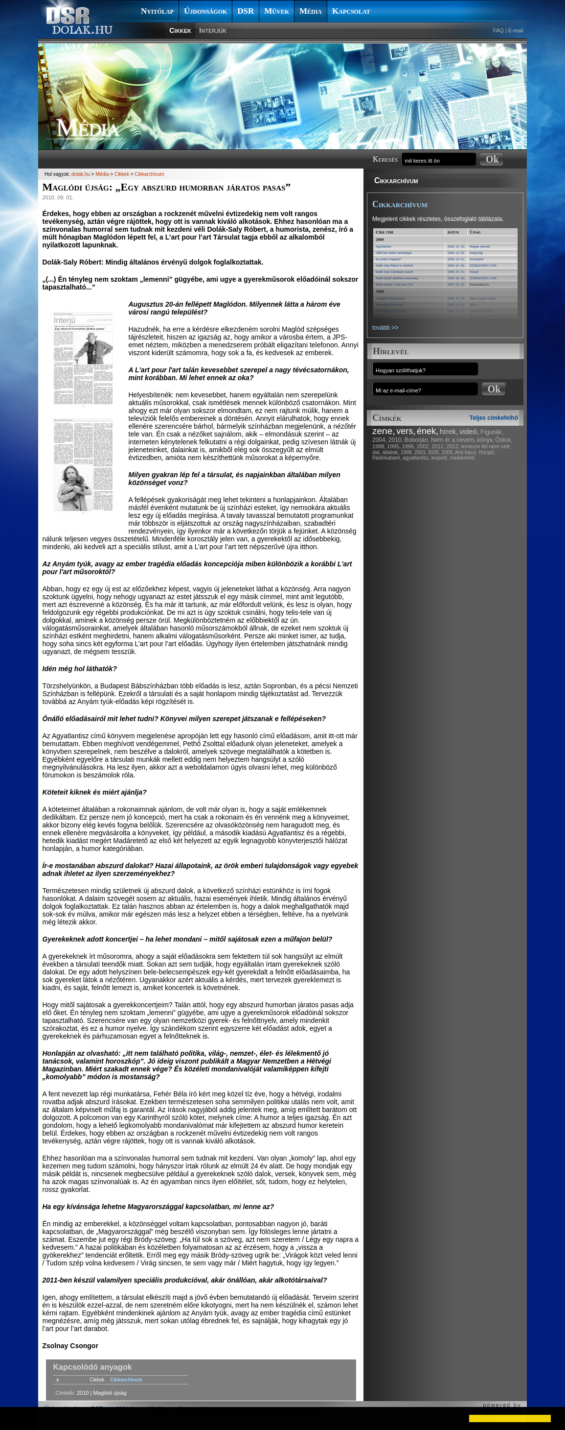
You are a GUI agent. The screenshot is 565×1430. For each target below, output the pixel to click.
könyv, (485, 439)
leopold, (440, 458)
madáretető (462, 458)
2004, (379, 439)
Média (310, 11)
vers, (405, 431)
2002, (423, 446)
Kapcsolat (351, 11)
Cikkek (180, 30)
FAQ (498, 30)
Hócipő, (487, 452)
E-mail (515, 30)
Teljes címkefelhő (494, 417)
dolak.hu (80, 174)
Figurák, (491, 432)
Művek (276, 11)
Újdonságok (205, 11)
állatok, (391, 452)
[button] (15, 1418)
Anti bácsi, (466, 452)
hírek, (449, 431)
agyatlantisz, (416, 458)
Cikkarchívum (396, 180)
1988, (379, 446)
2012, (453, 446)
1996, (409, 446)
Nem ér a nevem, (453, 439)
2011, (438, 446)
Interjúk (212, 30)
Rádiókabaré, (386, 458)
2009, (448, 452)
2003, (420, 452)
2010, (395, 439)
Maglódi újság (109, 1393)
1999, (407, 452)
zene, (383, 431)
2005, (434, 452)
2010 (83, 1393)
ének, (427, 431)
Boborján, (417, 439)
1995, (394, 446)
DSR (245, 11)
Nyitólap (157, 11)
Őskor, (503, 439)
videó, (469, 431)
